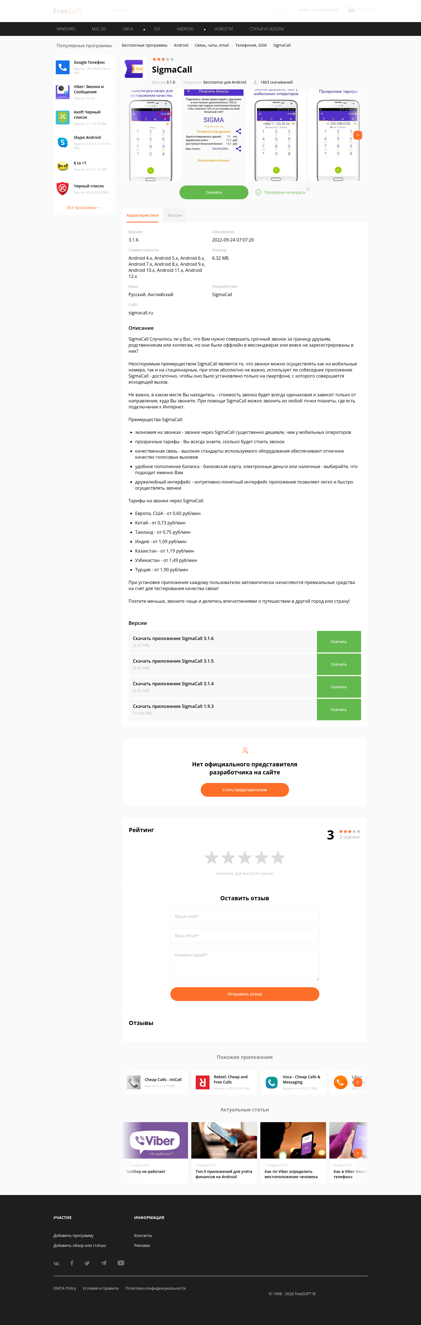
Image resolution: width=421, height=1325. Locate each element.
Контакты (143, 1235)
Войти (305, 10)
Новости (224, 28)
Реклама (142, 1245)
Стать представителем (245, 789)
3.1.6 (163, 82)
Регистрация (326, 10)
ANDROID (185, 28)
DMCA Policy (65, 1288)
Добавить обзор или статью (80, 1245)
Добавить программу (74, 1235)
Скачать (214, 192)
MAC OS (99, 28)
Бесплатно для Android (224, 82)
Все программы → (84, 207)
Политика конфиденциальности (155, 1288)
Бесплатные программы (145, 45)
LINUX (128, 28)
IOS (157, 28)
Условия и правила (100, 1288)
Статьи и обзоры (267, 28)
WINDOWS (66, 28)
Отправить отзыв (245, 994)
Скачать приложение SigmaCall (173, 638)
